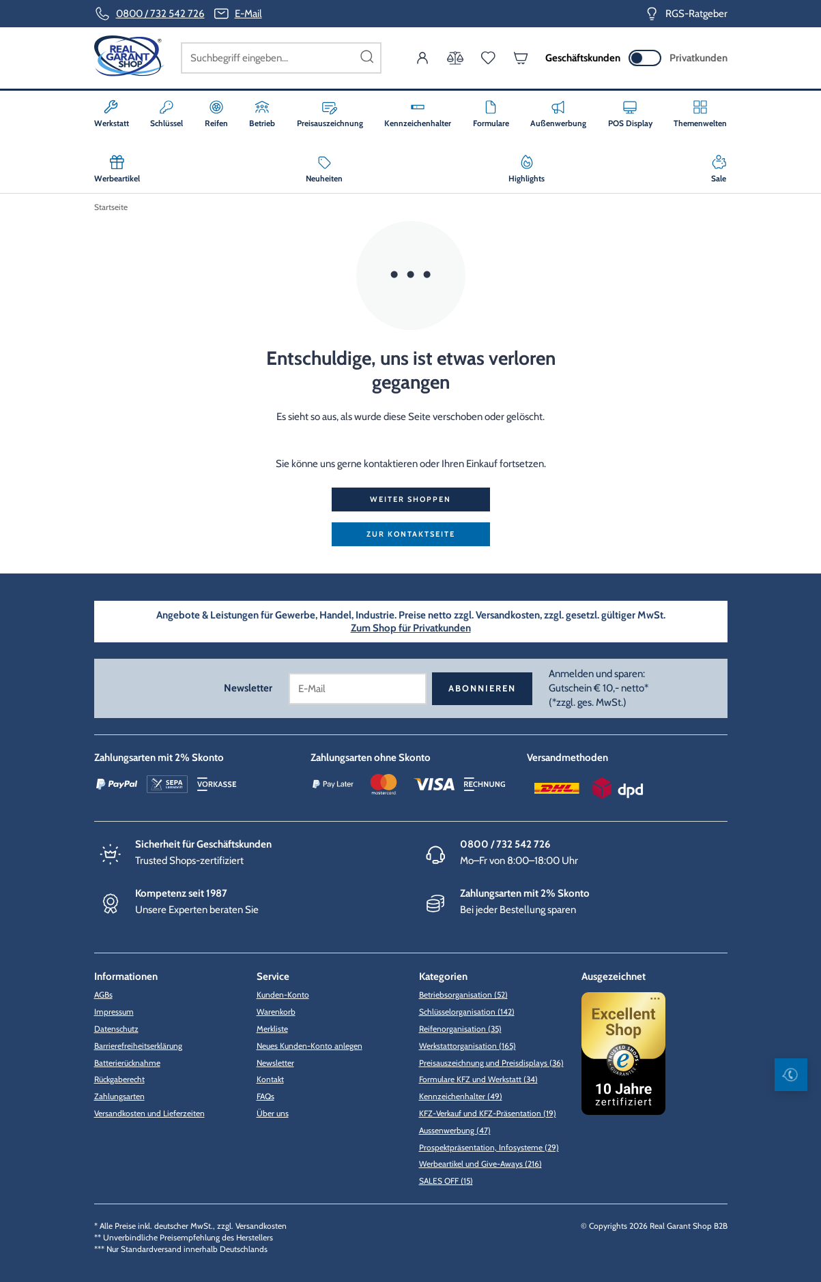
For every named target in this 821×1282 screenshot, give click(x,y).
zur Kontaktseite (410, 534)
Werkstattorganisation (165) (467, 1046)
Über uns (273, 1113)
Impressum (114, 1012)
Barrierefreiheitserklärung (138, 1046)
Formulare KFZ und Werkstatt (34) (478, 1079)
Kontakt (270, 1079)
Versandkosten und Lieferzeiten (149, 1113)
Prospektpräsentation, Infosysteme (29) (489, 1147)
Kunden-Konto (283, 994)
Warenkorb (276, 1012)
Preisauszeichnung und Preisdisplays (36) (491, 1063)
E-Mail (248, 14)
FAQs (265, 1096)
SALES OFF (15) (446, 1181)
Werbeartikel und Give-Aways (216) (480, 1164)
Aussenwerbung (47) (455, 1130)
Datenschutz (116, 1029)
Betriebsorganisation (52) (463, 994)
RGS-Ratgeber (696, 14)
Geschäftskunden (582, 58)
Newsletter (275, 1063)
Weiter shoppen (410, 499)
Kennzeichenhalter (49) (460, 1096)
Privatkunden (698, 58)
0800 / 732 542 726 (160, 14)
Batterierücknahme (127, 1063)
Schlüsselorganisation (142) (467, 1012)
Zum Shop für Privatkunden (411, 628)
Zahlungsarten (119, 1096)
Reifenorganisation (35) (460, 1029)
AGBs (103, 994)
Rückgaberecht (119, 1079)
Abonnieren (482, 688)
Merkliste (272, 1029)
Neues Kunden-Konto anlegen (309, 1046)
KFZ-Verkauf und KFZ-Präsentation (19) (487, 1113)
